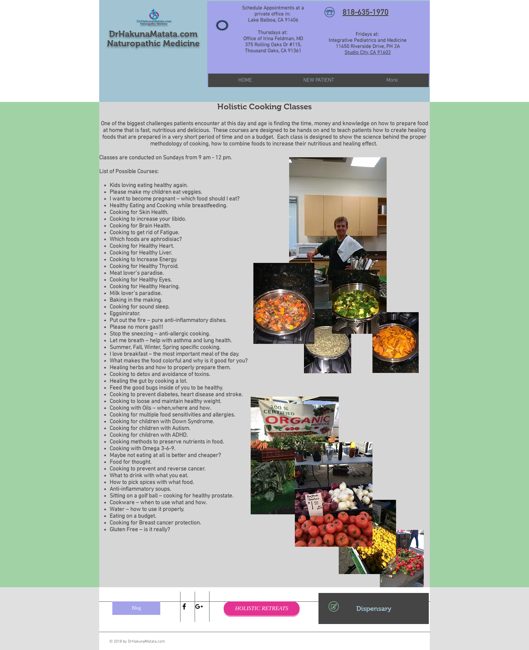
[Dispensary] (373, 608)
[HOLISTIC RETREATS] (262, 608)
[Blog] (136, 608)
